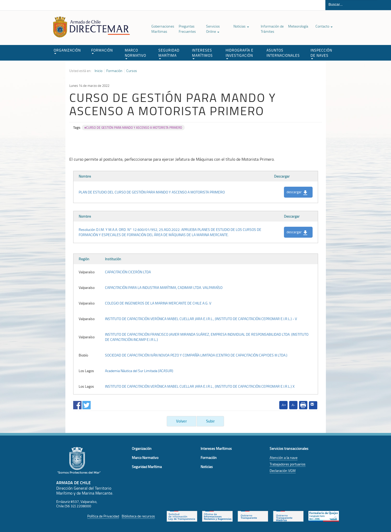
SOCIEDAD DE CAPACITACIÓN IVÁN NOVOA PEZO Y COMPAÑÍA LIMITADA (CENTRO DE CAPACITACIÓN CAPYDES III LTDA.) (196, 355)
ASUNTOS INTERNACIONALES (283, 53)
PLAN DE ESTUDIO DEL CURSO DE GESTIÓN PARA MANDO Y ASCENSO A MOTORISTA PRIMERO (152, 192)
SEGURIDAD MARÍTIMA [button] (168, 53)
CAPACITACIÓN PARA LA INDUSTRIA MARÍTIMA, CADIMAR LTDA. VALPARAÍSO (163, 287)
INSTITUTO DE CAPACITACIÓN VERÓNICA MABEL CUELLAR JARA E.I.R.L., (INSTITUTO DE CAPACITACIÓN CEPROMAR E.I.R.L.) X (200, 386)
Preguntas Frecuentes (187, 29)
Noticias (241, 26)
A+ (284, 405)
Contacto (324, 26)
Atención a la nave (283, 457)
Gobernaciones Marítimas (162, 29)
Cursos (131, 71)
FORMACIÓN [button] (102, 51)
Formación (114, 71)
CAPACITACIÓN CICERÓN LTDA (128, 271)
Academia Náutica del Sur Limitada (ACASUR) (139, 370)
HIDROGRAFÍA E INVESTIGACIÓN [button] (239, 53)
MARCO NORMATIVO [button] (135, 53)
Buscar (384, 5)
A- (293, 405)
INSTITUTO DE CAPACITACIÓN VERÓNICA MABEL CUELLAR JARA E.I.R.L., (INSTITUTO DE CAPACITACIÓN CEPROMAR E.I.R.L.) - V (201, 318)
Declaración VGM (283, 470)
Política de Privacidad (103, 516)
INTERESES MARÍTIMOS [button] (202, 53)
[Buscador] (351, 4)
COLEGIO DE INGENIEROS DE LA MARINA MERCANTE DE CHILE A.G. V (158, 303)
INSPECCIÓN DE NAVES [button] (321, 53)
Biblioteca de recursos (138, 516)
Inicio (98, 71)
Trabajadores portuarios (288, 464)
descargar (297, 192)
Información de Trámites (272, 29)
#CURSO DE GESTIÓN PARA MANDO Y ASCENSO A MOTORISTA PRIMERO (133, 127)
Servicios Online (213, 29)
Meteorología (298, 26)
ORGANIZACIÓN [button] (67, 51)
